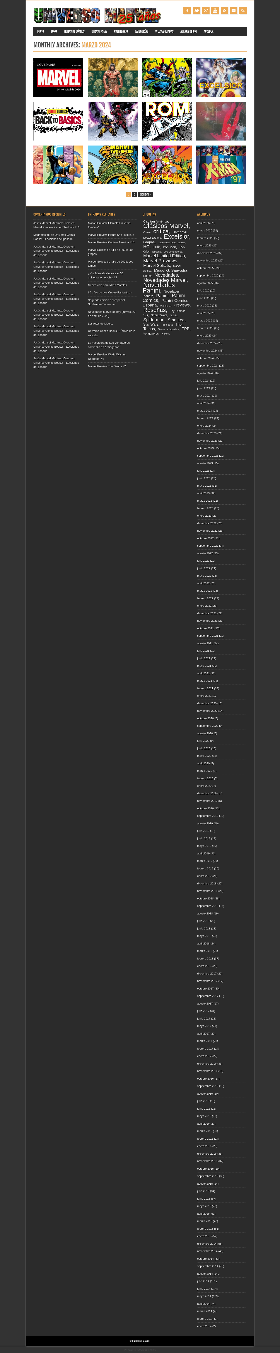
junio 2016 (203, 1108)
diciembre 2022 (207, 523)
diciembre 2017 (207, 973)
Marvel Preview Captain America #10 (111, 242)
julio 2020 (203, 740)
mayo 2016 (204, 1116)
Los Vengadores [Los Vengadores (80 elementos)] (173, 251)
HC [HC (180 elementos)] (146, 246)
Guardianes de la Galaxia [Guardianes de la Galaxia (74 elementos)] (171, 242)
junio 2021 (203, 658)
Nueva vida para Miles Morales (107, 285)
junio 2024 (203, 388)
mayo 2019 (204, 845)
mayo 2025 (204, 305)
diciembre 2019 (207, 793)
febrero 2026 (205, 238)
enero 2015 (204, 1236)
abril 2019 (203, 853)
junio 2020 (203, 748)
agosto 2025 (205, 283)
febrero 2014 (205, 1318)
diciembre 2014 (207, 1243)
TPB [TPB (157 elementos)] (186, 329)
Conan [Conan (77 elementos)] (146, 232)
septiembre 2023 (207, 455)
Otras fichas (99, 31)
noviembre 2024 (207, 350)
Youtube (215, 10)
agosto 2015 (205, 1183)
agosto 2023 (205, 463)
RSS (224, 10)
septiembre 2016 (207, 1086)
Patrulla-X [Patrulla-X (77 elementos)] (165, 305)
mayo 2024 (204, 395)
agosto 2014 (205, 1273)
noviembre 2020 (207, 710)
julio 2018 (203, 921)
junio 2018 (203, 928)
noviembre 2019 (207, 800)
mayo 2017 (204, 1026)
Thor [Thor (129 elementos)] (179, 324)
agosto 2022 (205, 553)
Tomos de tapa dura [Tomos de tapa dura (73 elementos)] (168, 329)
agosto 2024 (205, 373)
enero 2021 (204, 695)
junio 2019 (203, 838)
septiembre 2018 (207, 906)
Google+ (206, 10)
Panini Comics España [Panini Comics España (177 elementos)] (165, 303)
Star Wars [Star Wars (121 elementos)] (150, 324)
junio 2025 (203, 298)
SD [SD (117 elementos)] (145, 315)
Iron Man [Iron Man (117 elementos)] (169, 247)
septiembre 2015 (207, 1176)
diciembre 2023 (207, 433)
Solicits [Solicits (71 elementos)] (174, 315)
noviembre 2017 (207, 981)
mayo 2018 (204, 936)
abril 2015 (203, 1213)
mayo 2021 (204, 665)
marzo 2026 (204, 230)
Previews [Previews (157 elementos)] (182, 305)
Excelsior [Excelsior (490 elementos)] (176, 236)
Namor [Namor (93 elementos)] (147, 275)
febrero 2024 (205, 418)
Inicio (40, 31)
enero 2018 (204, 966)
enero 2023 (204, 515)
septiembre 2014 (207, 1266)
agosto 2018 (205, 913)
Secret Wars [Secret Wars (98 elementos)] (159, 315)
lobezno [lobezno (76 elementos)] (156, 251)
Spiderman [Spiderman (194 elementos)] (153, 319)
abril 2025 (203, 313)
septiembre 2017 (207, 996)
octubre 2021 (205, 628)
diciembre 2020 (207, 703)
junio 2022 (203, 568)
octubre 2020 (205, 718)
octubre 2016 (205, 1078)
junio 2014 (203, 1288)
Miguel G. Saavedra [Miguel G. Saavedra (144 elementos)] (170, 270)
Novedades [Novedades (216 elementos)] (166, 275)
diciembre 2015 (207, 1153)
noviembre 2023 (207, 440)
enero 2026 (204, 245)
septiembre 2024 (207, 365)
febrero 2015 (205, 1228)
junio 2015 (203, 1198)
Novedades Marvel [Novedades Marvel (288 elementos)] (165, 280)
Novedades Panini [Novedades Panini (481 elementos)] (159, 287)
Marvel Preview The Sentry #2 (107, 366)
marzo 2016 (204, 1131)
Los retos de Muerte (100, 323)
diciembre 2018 (207, 883)
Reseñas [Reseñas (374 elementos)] (154, 310)
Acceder (208, 31)
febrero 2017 (205, 1048)
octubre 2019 (205, 808)
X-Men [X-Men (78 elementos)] (165, 333)
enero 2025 (204, 335)
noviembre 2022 (207, 530)
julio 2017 (203, 1011)
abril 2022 (203, 583)
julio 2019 (203, 830)
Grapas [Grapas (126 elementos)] (149, 242)
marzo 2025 (204, 320)
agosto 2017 (205, 1003)
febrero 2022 (205, 598)
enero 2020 (204, 785)
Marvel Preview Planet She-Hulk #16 (56, 227)
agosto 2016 (205, 1093)
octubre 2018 (205, 898)
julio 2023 (203, 470)
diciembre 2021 (207, 613)
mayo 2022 (204, 575)
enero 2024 (204, 425)
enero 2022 (204, 605)
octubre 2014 (205, 1258)
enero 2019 (204, 875)
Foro (54, 31)
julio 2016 (203, 1101)
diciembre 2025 (207, 253)
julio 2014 (203, 1281)
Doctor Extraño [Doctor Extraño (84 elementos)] (152, 237)
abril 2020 (203, 763)
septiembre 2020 (207, 725)
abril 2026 (203, 223)
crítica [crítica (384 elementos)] (161, 231)
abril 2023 (203, 493)
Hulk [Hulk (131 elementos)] (156, 247)
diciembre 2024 (207, 343)
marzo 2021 (204, 680)
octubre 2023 (205, 448)
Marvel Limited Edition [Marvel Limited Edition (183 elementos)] (164, 255)
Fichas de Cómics (74, 31)
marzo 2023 (204, 500)
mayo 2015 (204, 1206)
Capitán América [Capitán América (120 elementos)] (155, 221)
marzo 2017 (204, 1041)
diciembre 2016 (207, 1063)
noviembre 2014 (207, 1251)
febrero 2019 (205, 868)
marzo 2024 (204, 410)
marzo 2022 (204, 590)
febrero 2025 (205, 328)
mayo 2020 (204, 755)
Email (233, 10)
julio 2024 (203, 380)
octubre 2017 (205, 988)
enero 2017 (204, 1056)
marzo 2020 (204, 770)
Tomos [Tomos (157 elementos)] (149, 329)
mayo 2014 (204, 1296)
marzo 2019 (204, 860)
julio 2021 (203, 650)
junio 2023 (203, 478)
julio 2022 (203, 560)
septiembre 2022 (207, 545)
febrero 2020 (205, 778)
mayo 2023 (204, 485)
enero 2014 (204, 1326)
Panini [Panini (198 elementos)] (162, 295)
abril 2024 (203, 403)
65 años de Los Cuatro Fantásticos (110, 292)
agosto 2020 (205, 733)
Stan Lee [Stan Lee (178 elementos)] (176, 320)
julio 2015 (203, 1191)
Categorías (141, 31)
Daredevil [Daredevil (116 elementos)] (179, 232)
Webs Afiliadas (164, 31)
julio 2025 (203, 290)
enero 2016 (204, 1146)
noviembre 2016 (207, 1071)
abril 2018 (203, 943)
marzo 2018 (204, 951)
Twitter (196, 10)
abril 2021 (203, 673)
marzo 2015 (204, 1221)
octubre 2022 (205, 538)
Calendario (121, 31)
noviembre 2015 (207, 1161)
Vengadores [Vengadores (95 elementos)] (151, 333)
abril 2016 (203, 1123)
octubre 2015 (205, 1168)
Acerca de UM (188, 31)
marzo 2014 (204, 1311)
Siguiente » (145, 194)
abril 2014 (203, 1303)
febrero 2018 (205, 958)
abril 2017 (203, 1033)
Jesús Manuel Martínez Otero (52, 223)
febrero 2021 (205, 688)
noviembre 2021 (207, 620)
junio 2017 (203, 1018)
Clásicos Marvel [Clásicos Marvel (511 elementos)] (165, 225)
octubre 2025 (205, 268)
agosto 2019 (205, 823)
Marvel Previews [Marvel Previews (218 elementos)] (160, 260)
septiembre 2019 (207, 815)
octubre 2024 (205, 358)
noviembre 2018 (207, 891)
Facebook (187, 10)
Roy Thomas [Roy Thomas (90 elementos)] (177, 311)
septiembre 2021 (207, 635)
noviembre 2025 (207, 260)
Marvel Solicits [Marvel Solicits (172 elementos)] (156, 265)
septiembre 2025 (207, 275)
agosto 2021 (205, 643)
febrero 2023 (205, 508)
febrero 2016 (205, 1138)
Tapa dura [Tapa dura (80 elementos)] (167, 324)
